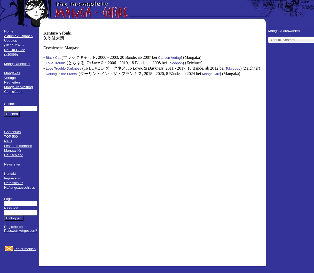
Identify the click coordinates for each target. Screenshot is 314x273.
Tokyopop (175, 63)
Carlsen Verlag (169, 58)
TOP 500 (11, 136)
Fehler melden (25, 249)
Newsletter (12, 164)
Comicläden (13, 92)
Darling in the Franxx (61, 74)
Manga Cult (210, 74)
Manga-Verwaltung (18, 87)
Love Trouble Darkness (63, 68)
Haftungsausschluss (19, 187)
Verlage (10, 78)
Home (8, 31)
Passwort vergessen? (20, 231)
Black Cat (53, 58)
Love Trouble (56, 63)
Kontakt (10, 174)
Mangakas (12, 73)
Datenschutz (13, 183)
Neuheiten (12, 82)
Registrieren (13, 227)
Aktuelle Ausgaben (18, 36)
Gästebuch (12, 132)
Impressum (12, 178)
